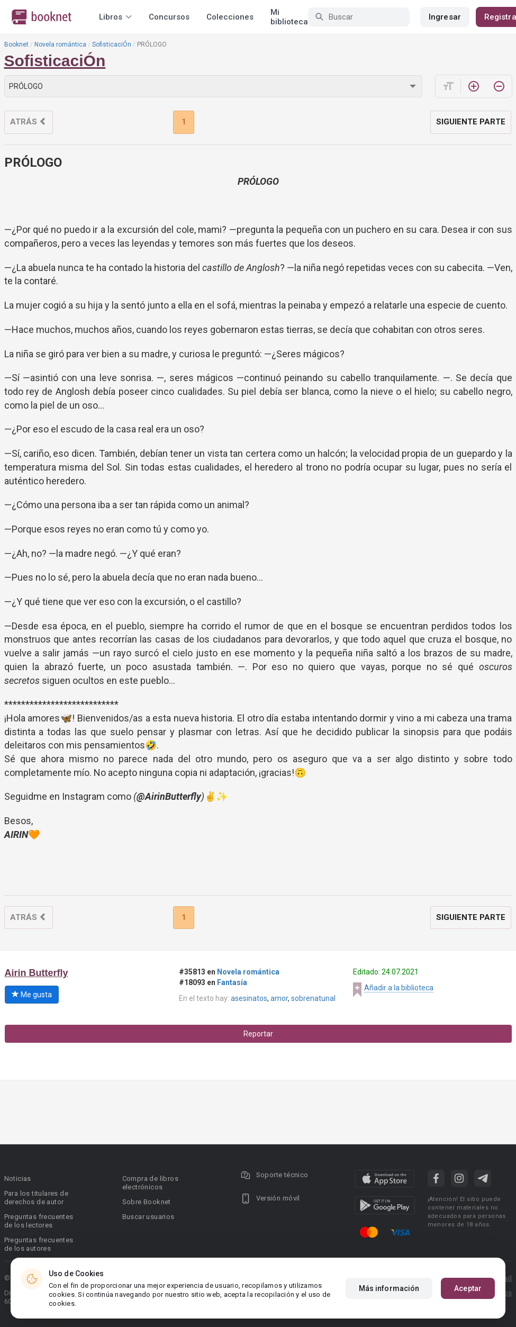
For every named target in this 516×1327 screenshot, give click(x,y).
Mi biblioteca (289, 16)
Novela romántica (60, 44)
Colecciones (230, 17)
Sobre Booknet (146, 1202)
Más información (389, 1288)
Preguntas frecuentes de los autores (39, 1244)
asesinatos (249, 998)
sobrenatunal (313, 998)
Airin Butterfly (36, 973)
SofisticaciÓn (111, 44)
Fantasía (232, 982)
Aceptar (468, 1288)
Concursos (169, 17)
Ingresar (445, 17)
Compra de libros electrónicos (150, 1183)
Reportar (258, 1034)
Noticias (17, 1178)
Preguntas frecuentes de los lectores (39, 1221)
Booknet (16, 44)
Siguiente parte (470, 122)
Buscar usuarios (148, 1217)
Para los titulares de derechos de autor (36, 1197)
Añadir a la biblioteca (398, 987)
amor (279, 998)
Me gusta (32, 994)
